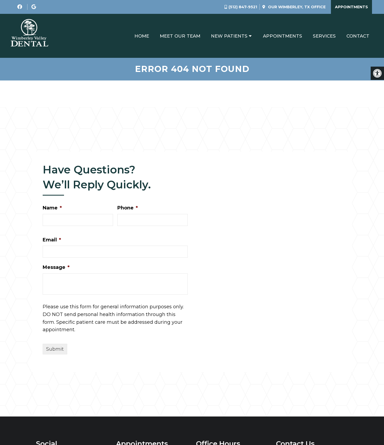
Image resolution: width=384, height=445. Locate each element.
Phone (127, 208)
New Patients (229, 36)
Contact (357, 36)
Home (141, 36)
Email (52, 240)
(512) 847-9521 (243, 7)
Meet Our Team (180, 36)
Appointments (351, 7)
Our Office (296, 7)
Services (324, 36)
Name (52, 208)
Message (56, 267)
